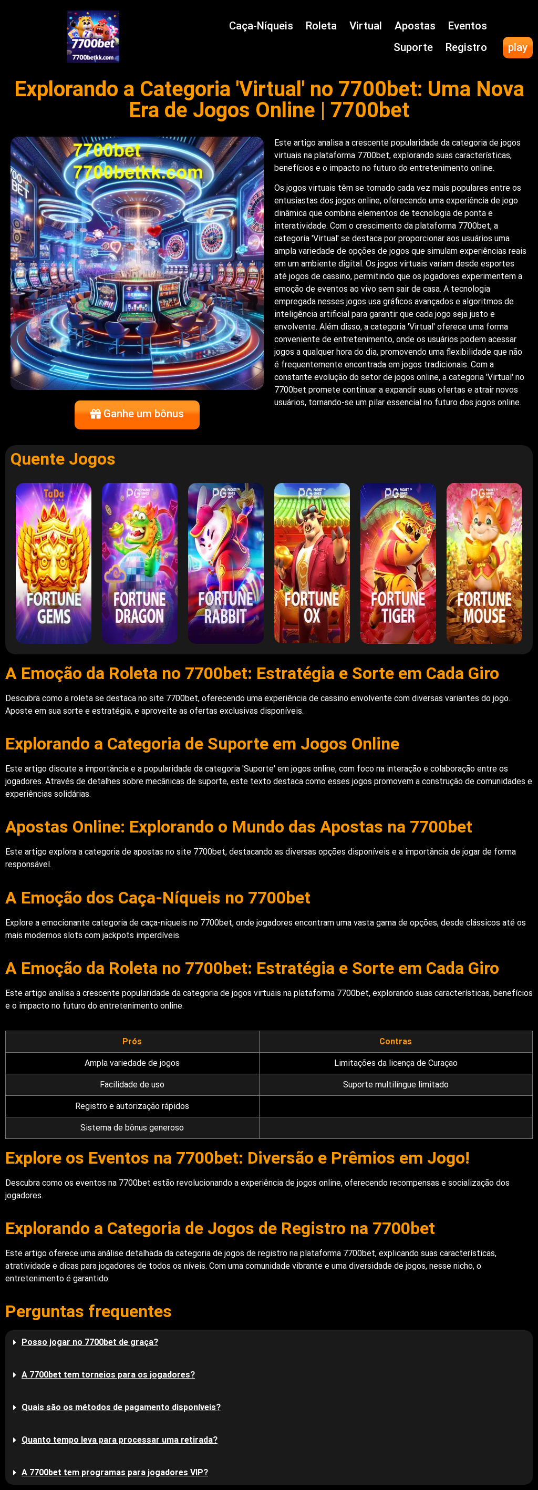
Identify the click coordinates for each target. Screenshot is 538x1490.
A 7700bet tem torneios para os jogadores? (108, 1375)
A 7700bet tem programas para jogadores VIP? (115, 1472)
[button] (269, 1342)
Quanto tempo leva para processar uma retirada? (120, 1440)
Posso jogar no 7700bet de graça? (90, 1342)
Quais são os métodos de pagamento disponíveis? (121, 1407)
